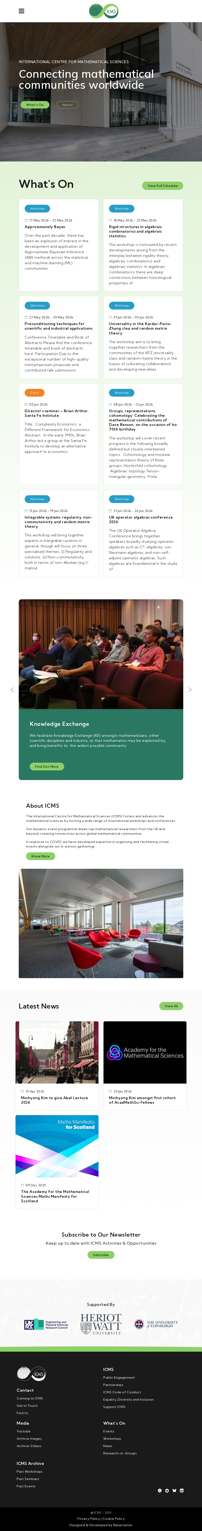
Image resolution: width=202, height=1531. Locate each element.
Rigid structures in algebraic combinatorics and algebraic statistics (135, 231)
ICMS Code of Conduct (122, 1392)
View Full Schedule (163, 186)
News (107, 1446)
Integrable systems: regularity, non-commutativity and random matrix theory (58, 522)
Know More (41, 856)
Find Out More (47, 766)
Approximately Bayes (45, 226)
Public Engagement (119, 1377)
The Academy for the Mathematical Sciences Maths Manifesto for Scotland (55, 1196)
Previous (11, 689)
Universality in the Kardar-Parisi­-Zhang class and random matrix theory (140, 328)
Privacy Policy (88, 1519)
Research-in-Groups (120, 1453)
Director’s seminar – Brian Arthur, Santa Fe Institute (56, 413)
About (67, 105)
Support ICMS (114, 1407)
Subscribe (101, 1255)
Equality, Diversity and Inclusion (128, 1399)
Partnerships (113, 1385)
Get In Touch (27, 1406)
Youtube (24, 1431)
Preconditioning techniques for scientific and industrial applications (58, 326)
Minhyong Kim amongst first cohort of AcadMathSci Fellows (142, 1100)
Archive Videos (29, 1446)
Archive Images (29, 1439)
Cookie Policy (113, 1519)
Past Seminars (28, 1479)
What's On (35, 105)
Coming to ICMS (30, 1398)
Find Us (22, 1413)
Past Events (26, 1486)
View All (171, 1006)
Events (108, 1431)
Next (190, 689)
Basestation (123, 1525)
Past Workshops (30, 1471)
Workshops (112, 1439)
